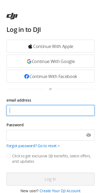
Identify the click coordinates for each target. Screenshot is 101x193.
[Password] (50, 135)
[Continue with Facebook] (50, 76)
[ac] (12, 16)
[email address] (50, 110)
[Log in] (50, 179)
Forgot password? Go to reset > (33, 145)
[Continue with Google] (50, 46)
